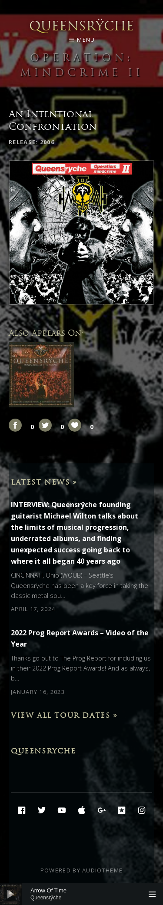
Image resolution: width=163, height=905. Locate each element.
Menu (86, 39)
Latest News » (44, 482)
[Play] (11, 894)
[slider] (81, 894)
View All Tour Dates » (64, 715)
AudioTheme (102, 870)
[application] (81, 894)
